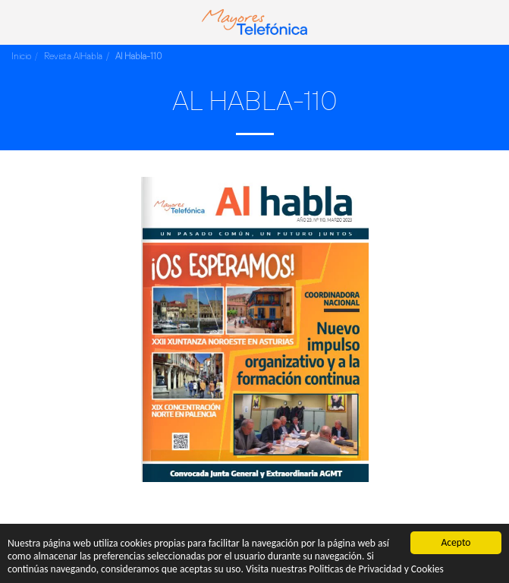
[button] (17, 21)
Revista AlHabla (73, 55)
